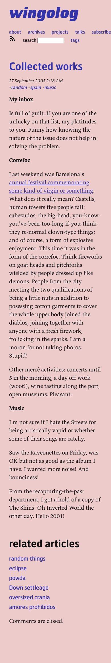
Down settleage (29, 587)
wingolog (44, 12)
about (15, 32)
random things (27, 558)
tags (75, 40)
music (50, 87)
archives (36, 32)
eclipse (18, 568)
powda (17, 577)
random (19, 87)
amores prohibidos (32, 606)
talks (80, 32)
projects (60, 32)
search (43, 40)
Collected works (46, 66)
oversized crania (29, 597)
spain (35, 87)
